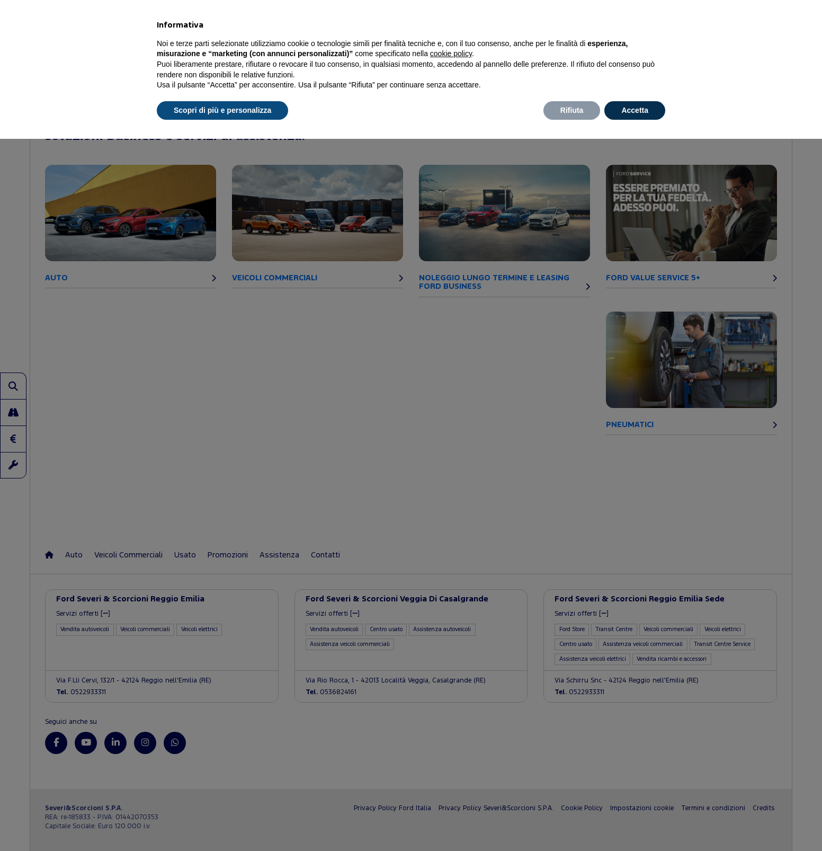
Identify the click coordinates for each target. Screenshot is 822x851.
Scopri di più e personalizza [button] (222, 110)
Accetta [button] (634, 110)
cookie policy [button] (451, 53)
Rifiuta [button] (572, 110)
